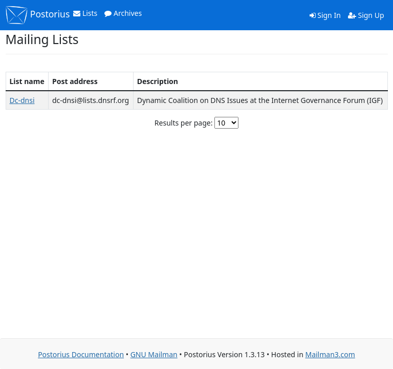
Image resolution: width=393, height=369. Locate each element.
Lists (85, 13)
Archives (123, 13)
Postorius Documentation (81, 354)
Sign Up (366, 15)
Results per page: (184, 123)
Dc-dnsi (22, 100)
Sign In (325, 15)
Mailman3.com (330, 354)
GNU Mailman (154, 354)
